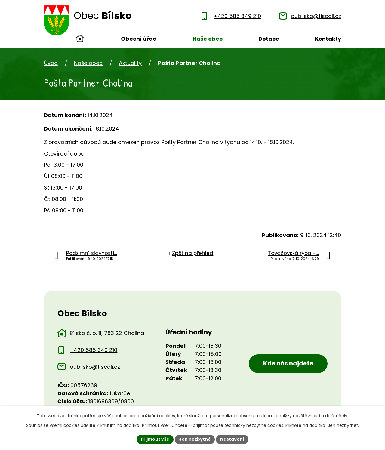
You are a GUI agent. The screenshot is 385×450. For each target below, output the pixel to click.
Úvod (80, 39)
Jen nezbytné (195, 439)
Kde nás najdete (288, 363)
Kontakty (328, 38)
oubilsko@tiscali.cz (95, 367)
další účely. (336, 416)
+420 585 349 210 (93, 350)
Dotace (268, 38)
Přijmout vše (155, 439)
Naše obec (207, 38)
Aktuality (130, 63)
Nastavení (232, 439)
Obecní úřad (139, 38)
